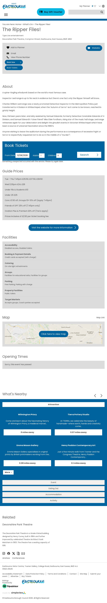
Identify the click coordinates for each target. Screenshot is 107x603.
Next (101, 395)
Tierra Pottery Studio (78, 414)
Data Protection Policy (35, 574)
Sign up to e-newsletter (23, 553)
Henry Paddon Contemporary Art (78, 445)
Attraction (53, 404)
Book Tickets (12, 68)
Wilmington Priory (27, 414)
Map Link (100, 317)
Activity (53, 500)
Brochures (18, 553)
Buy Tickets (26, 576)
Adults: (36, 155)
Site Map (83, 574)
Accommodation (54, 494)
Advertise (14, 576)
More (7, 472)
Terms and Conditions (57, 574)
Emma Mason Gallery (27, 445)
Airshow (6, 558)
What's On (28, 24)
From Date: (10, 155)
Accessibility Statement (12, 574)
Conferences (18, 558)
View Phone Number (20, 57)
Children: (52, 155)
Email (13, 53)
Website (96, 48)
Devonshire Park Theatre (17, 524)
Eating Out (53, 488)
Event (53, 482)
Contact (73, 574)
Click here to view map (53, 333)
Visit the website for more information (52, 227)
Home (18, 24)
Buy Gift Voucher (53, 11)
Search (84, 154)
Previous (95, 395)
